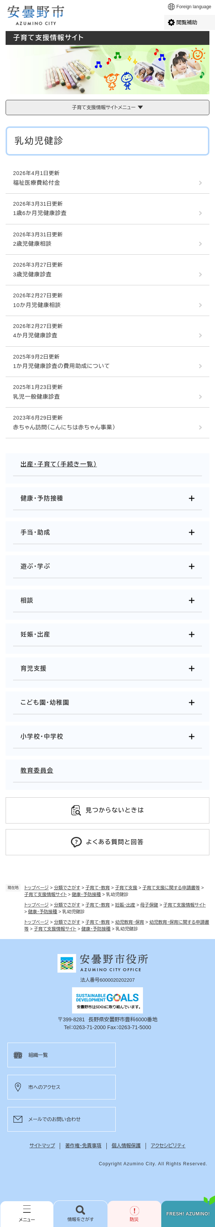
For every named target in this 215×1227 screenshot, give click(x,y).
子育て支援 (126, 887)
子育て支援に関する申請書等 (171, 887)
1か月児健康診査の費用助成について (61, 366)
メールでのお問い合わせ (54, 1119)
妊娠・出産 (125, 905)
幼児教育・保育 (129, 922)
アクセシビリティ (168, 1145)
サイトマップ (42, 1145)
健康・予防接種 (86, 894)
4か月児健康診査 (35, 335)
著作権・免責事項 (83, 1145)
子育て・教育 (97, 887)
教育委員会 (37, 770)
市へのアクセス (44, 1087)
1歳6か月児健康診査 (40, 213)
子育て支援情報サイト (45, 894)
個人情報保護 (126, 1145)
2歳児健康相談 (32, 243)
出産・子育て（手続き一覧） (59, 464)
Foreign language (194, 6)
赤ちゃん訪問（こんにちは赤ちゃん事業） (64, 427)
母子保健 (149, 905)
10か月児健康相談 (37, 305)
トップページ (36, 887)
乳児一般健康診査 (36, 396)
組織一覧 (38, 1055)
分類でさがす (67, 887)
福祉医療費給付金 (36, 183)
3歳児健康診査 (32, 274)
